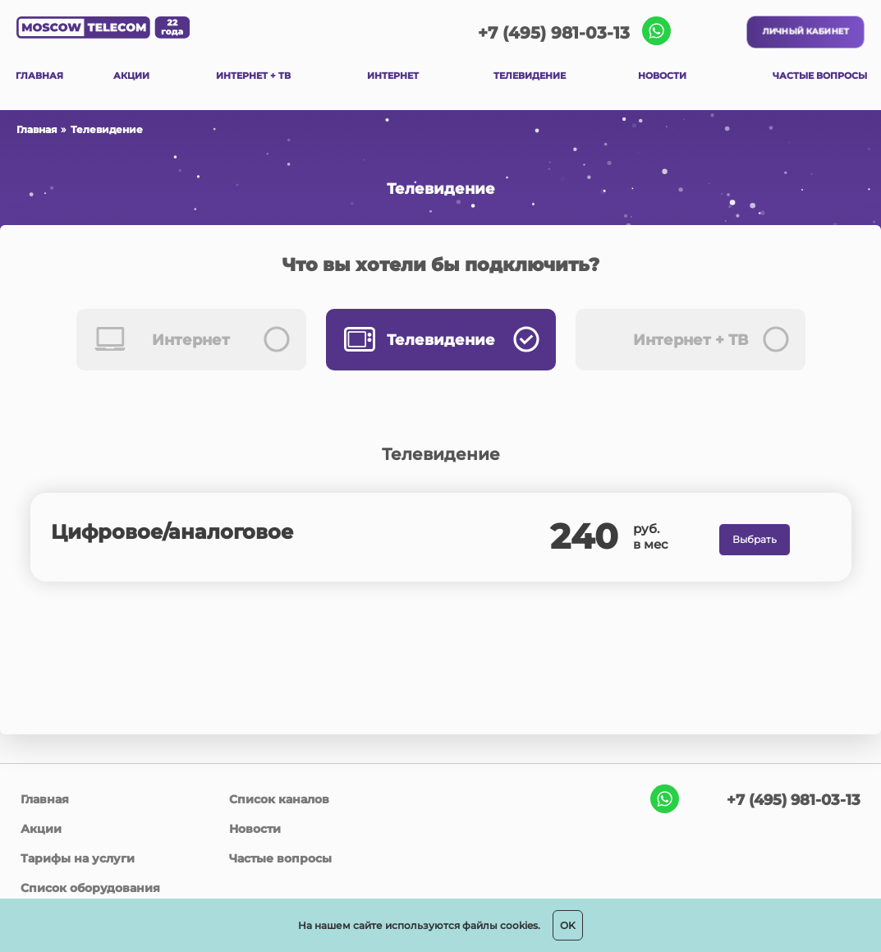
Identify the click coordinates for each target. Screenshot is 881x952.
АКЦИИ (131, 75)
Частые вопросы (280, 858)
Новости (255, 828)
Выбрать (754, 539)
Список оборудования (90, 888)
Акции (41, 828)
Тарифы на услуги (78, 858)
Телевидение (107, 129)
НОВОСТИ (662, 75)
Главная (36, 129)
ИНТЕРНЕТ (393, 75)
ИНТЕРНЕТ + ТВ (253, 75)
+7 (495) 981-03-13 (554, 33)
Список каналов (279, 799)
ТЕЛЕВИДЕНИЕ (529, 75)
